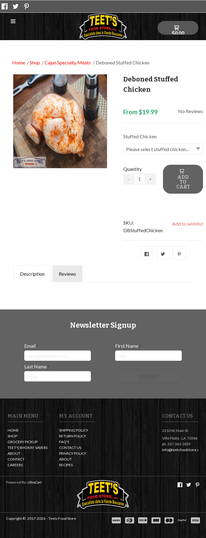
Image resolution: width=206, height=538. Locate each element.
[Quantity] (139, 179)
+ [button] (150, 179)
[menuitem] (26, 431)
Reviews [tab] (67, 274)
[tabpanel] (103, 286)
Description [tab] (32, 274)
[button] (13, 21)
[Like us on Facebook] (5, 6)
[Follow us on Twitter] (16, 6)
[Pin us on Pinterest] (27, 6)
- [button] (128, 179)
